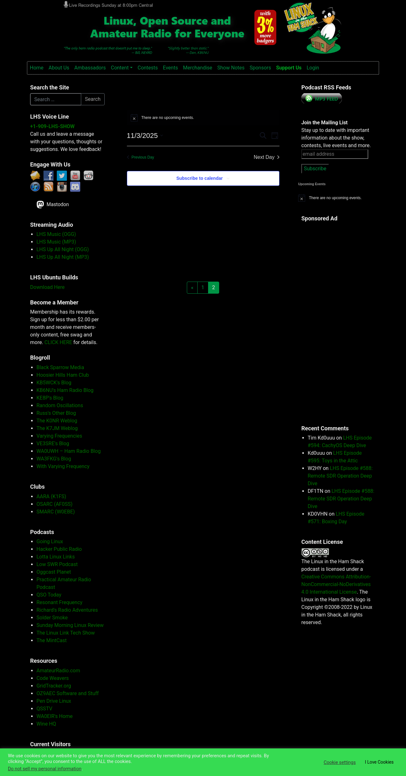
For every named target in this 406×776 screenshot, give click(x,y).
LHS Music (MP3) (56, 242)
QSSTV (44, 709)
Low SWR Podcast (57, 564)
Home (36, 68)
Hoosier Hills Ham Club (62, 375)
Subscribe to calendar (199, 178)
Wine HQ (46, 724)
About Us (59, 68)
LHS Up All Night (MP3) (62, 257)
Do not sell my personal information (45, 769)
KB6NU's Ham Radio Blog (65, 390)
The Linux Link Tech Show (65, 633)
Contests (148, 68)
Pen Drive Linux (53, 701)
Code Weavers (52, 678)
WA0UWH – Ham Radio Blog (68, 451)
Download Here (47, 287)
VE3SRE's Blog (52, 443)
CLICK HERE (58, 342)
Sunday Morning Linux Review (70, 625)
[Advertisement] (326, 320)
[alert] (203, 117)
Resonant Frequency (59, 602)
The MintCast (51, 640)
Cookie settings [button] (340, 762)
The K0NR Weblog (56, 421)
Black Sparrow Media (60, 367)
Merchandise (197, 68)
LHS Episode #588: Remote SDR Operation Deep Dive (340, 475)
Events (170, 68)
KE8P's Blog (49, 398)
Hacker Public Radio (59, 549)
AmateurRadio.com (58, 671)
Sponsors (260, 68)
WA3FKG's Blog (53, 459)
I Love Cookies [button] (379, 762)
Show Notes (231, 68)
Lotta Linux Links (55, 557)
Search (93, 99)
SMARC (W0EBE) (55, 512)
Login (313, 68)
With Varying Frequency (62, 466)
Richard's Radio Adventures (67, 610)
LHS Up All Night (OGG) (62, 249)
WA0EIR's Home (54, 716)
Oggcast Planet (53, 572)
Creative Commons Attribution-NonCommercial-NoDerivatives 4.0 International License (336, 584)
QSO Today (48, 595)
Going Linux (49, 541)
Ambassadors (90, 68)
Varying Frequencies (59, 436)
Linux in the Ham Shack (67, 7)
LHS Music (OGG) (56, 234)
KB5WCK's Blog (53, 383)
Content (119, 68)
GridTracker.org (53, 686)
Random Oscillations (59, 405)
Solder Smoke (52, 618)
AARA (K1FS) (51, 496)
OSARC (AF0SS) (54, 504)
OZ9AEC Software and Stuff (67, 693)
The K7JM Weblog (57, 428)
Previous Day (140, 157)
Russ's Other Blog (56, 413)
